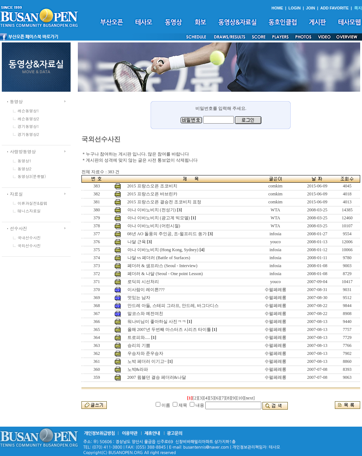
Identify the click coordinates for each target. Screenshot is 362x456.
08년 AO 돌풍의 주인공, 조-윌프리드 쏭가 (167, 233)
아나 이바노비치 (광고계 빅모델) (158, 217)
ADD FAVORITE (334, 8)
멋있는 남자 (138, 297)
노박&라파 (137, 369)
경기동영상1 (28, 126)
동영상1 (24, 160)
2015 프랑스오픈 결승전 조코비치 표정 (164, 201)
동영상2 (24, 168)
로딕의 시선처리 (143, 281)
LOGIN (295, 8)
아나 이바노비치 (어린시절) (153, 225)
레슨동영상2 (28, 118)
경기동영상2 (28, 134)
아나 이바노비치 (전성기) (151, 209)
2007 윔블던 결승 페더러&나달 (156, 377)
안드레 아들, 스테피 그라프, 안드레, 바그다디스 (173, 305)
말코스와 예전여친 (145, 313)
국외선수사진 (29, 245)
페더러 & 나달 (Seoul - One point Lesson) (165, 273)
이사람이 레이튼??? (146, 289)
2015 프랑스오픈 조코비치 (152, 185)
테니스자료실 (29, 211)
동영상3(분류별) (32, 176)
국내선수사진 (29, 237)
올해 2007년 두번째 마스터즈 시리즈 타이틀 (169, 329)
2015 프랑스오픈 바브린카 (152, 193)
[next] (249, 398)
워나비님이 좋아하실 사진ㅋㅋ (156, 321)
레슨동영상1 (28, 110)
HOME (277, 8)
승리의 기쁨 (138, 345)
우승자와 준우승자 (145, 353)
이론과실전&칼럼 (32, 203)
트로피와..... (138, 337)
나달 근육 (136, 241)
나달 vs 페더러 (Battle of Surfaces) (158, 257)
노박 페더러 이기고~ (147, 361)
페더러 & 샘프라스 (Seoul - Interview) (162, 265)
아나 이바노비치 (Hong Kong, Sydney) (162, 249)
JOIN (310, 8)
